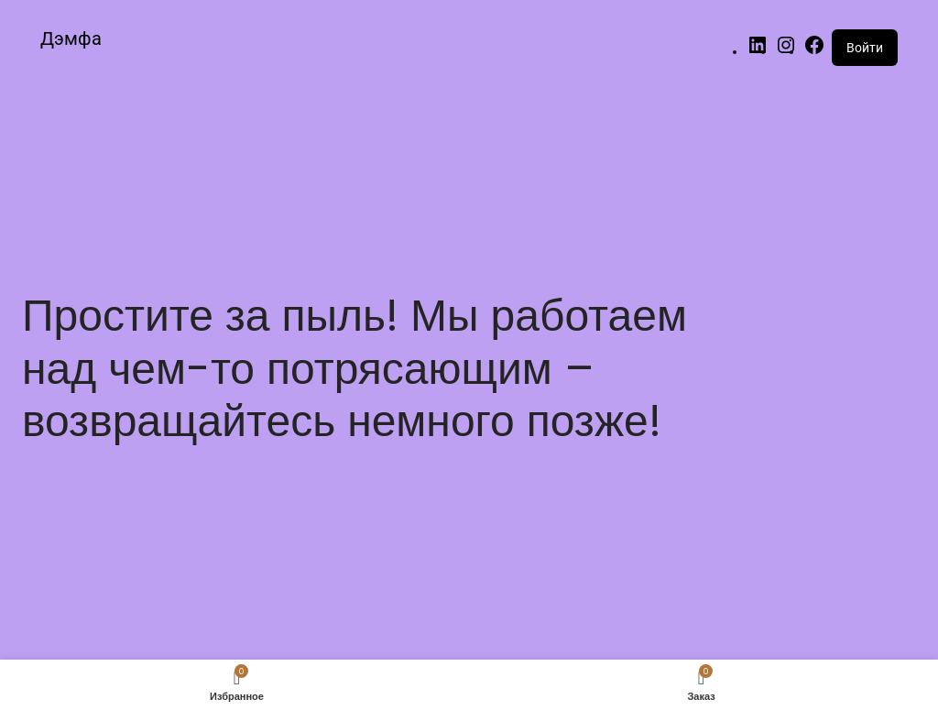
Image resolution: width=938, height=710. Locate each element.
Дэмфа (71, 38)
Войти (864, 47)
